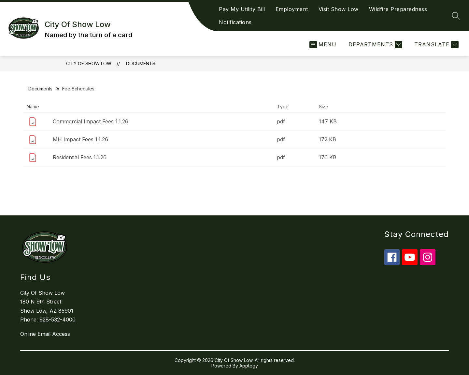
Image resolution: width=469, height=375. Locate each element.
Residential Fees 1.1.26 (80, 157)
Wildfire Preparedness (398, 9)
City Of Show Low (88, 63)
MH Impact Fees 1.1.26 (80, 139)
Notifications (235, 22)
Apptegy (248, 365)
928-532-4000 (57, 319)
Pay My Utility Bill (242, 9)
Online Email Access (45, 334)
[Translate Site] (436, 44)
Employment (292, 9)
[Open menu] (322, 44)
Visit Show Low (339, 9)
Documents (140, 63)
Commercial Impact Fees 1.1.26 (90, 121)
